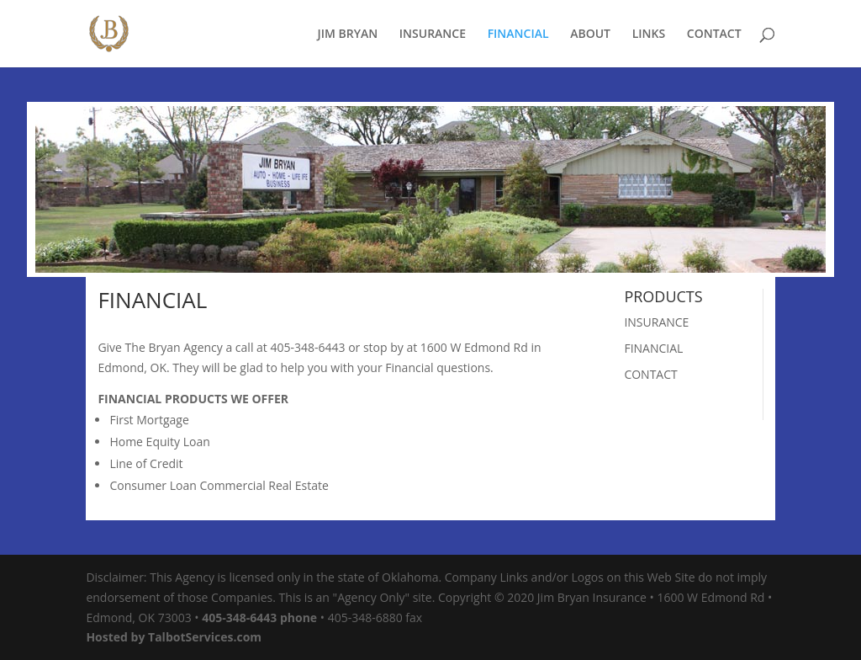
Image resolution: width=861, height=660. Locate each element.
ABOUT (590, 34)
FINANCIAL (518, 34)
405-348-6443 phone (259, 617)
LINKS (648, 34)
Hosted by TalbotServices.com (173, 637)
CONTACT (714, 34)
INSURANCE (432, 34)
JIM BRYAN (347, 34)
